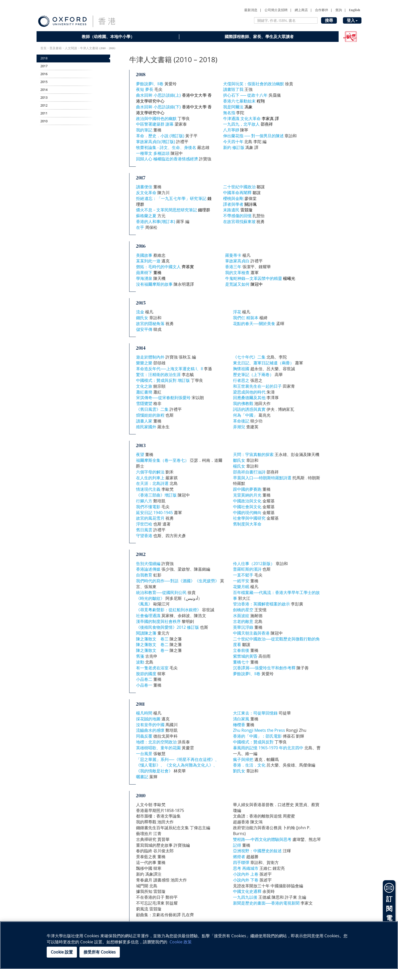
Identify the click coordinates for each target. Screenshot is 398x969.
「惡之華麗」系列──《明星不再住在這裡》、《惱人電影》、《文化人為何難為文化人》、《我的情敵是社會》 (177, 765)
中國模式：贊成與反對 (253, 742)
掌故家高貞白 (237, 261)
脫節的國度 (146, 673)
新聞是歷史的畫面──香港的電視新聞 (266, 903)
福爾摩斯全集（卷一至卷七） (162, 460)
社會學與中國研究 (249, 518)
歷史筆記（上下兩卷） (253, 374)
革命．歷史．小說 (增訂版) (160, 136)
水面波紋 (241, 615)
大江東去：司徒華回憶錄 (255, 713)
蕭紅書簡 (144, 392)
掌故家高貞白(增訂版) (155, 141)
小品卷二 (144, 679)
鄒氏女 (239, 460)
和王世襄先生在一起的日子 (257, 386)
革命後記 (241, 421)
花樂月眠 (241, 586)
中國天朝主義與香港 (251, 633)
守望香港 (144, 535)
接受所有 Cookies (100, 952)
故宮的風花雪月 (150, 518)
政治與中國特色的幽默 (156, 118)
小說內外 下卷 (245, 880)
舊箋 (140, 656)
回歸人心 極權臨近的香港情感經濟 (167, 159)
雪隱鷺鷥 (144, 403)
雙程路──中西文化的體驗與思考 (262, 839)
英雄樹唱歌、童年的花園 (158, 748)
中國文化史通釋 (247, 891)
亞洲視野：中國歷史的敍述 (257, 851)
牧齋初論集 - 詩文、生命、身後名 (166, 147)
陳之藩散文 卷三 (152, 639)
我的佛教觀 (243, 403)
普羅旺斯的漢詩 (247, 569)
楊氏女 (239, 466)
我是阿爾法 (233, 107)
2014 (43, 90)
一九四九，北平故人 (241, 124)
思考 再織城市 (245, 868)
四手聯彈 (241, 862)
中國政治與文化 (247, 501)
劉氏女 (239, 771)
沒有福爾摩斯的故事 (154, 284)
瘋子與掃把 (243, 759)
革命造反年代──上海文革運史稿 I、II (169, 368)
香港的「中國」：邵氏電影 (257, 736)
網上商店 (301, 10)
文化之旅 (144, 386)
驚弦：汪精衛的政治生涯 (158, 374)
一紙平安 (241, 581)
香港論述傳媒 (148, 569)
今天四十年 (233, 141)
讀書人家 (144, 421)
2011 (43, 113)
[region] (199, 945)
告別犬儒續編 (148, 563)
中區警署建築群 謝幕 (155, 124)
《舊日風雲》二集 (152, 409)
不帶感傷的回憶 (237, 215)
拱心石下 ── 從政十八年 (245, 95)
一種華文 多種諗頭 (153, 153)
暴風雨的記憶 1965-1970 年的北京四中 (268, 748)
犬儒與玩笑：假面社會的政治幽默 (253, 84)
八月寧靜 (231, 130)
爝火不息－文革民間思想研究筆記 (166, 210)
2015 (43, 82)
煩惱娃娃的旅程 (150, 415)
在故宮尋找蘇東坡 (239, 221)
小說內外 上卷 (245, 874)
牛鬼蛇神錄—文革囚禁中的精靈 (253, 278)
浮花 (237, 312)
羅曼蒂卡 (233, 255)
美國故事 (144, 255)
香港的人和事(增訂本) (155, 221)
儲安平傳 (144, 329)
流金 (140, 312)
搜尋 (329, 20)
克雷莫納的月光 (247, 495)
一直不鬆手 (243, 575)
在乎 (140, 227)
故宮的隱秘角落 (150, 323)
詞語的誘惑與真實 (249, 409)
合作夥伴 (321, 10)
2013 (43, 97)
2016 (43, 74)
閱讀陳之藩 (146, 633)
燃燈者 (239, 856)
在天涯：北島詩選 (152, 483)
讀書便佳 (144, 187)
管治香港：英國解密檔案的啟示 (261, 604)
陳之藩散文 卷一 (152, 650)
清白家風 (241, 719)
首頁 (43, 48)
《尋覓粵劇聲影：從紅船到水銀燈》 (168, 610)
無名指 (229, 112)
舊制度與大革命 (247, 524)
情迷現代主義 (148, 489)
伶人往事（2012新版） (254, 563)
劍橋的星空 (243, 610)
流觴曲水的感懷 (150, 730)
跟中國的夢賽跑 (247, 489)
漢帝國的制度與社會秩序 (158, 621)
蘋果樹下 (144, 272)
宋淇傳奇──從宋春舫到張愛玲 (163, 397)
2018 (43, 58)
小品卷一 (144, 685)
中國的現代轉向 (247, 512)
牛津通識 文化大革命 (242, 118)
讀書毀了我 (233, 89)
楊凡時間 (144, 713)
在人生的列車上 (150, 478)
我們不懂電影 (148, 506)
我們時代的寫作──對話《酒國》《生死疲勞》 (177, 581)
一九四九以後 (245, 897)
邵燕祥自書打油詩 (249, 472)
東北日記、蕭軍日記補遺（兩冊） (263, 363)
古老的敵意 (243, 621)
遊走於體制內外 (150, 357)
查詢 (338, 10)
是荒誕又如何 (237, 284)
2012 (43, 105)
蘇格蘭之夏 (146, 215)
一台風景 (144, 753)
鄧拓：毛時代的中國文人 (158, 266)
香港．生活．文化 (249, 765)
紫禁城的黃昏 (245, 656)
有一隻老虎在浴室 (152, 668)
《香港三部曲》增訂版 (156, 495)
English (354, 10)
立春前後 (241, 650)
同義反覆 (144, 736)
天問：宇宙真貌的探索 (253, 454)
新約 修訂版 (233, 147)
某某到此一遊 (148, 261)
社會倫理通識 (148, 615)
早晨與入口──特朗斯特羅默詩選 (262, 478)
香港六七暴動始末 (239, 101)
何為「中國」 (245, 415)
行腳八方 (144, 501)
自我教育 (144, 575)
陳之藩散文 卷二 (152, 644)
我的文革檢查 (237, 272)
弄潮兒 (239, 427)
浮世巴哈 (144, 524)
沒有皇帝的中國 (150, 724)
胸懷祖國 (241, 368)
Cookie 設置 (62, 952)
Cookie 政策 (181, 942)
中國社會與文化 (247, 506)
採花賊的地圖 (148, 719)
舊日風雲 (144, 530)
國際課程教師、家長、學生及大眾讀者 (259, 36)
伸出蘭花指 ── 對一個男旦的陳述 (253, 136)
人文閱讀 (71, 48)
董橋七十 (241, 662)
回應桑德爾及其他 (249, 397)
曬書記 (142, 776)
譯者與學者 (233, 204)
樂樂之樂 (144, 363)
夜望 (140, 454)
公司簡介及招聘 (276, 10)
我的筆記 (144, 130)
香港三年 (233, 266)
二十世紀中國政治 (239, 187)
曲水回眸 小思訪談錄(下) (158, 107)
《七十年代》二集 (249, 357)
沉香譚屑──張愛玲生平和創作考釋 (264, 668)
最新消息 (250, 10)
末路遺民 (231, 210)
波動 (140, 662)
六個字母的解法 (150, 472)
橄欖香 (239, 724)
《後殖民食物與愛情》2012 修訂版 (167, 627)
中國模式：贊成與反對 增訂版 (163, 380)
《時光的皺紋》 (150, 598)
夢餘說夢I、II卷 (149, 84)
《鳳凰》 (144, 604)
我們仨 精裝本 (245, 317)
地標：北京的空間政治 (156, 742)
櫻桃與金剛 (233, 198)
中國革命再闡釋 (237, 192)
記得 (237, 845)
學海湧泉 (144, 278)
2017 (43, 66)
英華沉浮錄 (243, 627)
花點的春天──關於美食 (254, 323)
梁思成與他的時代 (249, 392)
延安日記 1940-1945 (154, 512)
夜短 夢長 (145, 89)
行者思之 (241, 380)
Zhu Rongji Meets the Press (259, 730)
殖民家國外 (146, 427)
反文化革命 (146, 192)
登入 (352, 20)
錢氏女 (142, 317)
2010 (43, 121)
